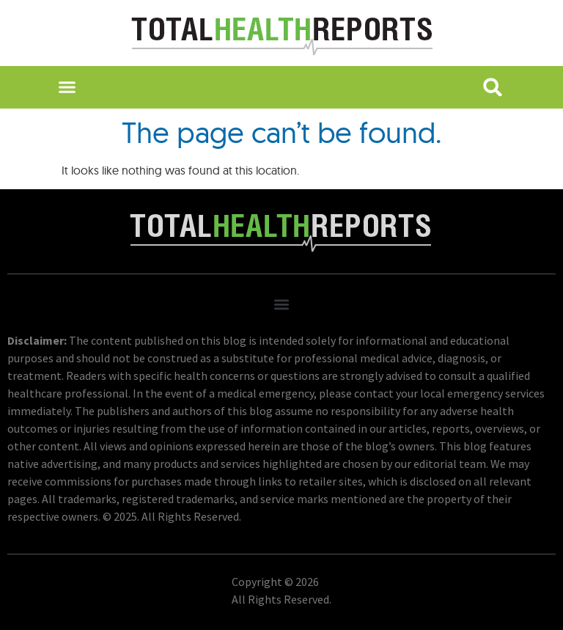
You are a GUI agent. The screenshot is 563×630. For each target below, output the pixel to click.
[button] (66, 87)
